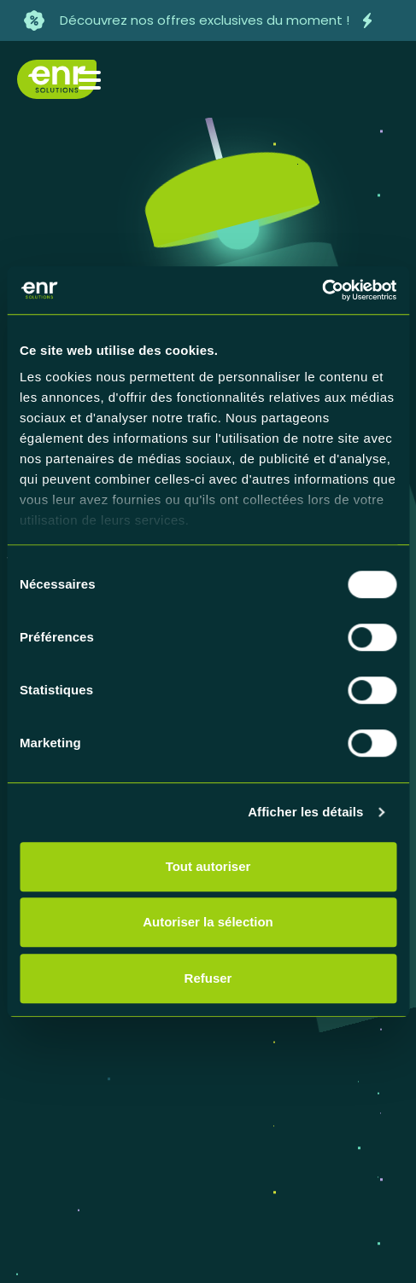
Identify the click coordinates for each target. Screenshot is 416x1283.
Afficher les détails (305, 811)
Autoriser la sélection (208, 921)
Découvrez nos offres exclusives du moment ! (204, 20)
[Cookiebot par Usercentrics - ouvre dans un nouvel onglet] (321, 290)
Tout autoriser (208, 866)
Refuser (208, 978)
